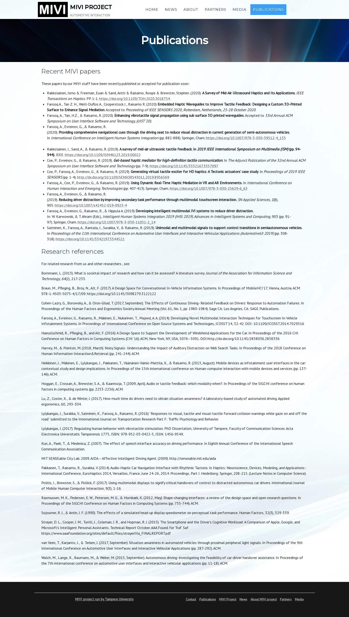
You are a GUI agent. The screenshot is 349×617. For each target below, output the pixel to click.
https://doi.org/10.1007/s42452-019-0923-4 (91, 205)
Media (239, 9)
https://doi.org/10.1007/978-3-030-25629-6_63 (209, 188)
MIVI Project (227, 599)
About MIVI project (264, 599)
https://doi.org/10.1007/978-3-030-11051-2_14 (116, 222)
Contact (191, 599)
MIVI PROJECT (91, 7)
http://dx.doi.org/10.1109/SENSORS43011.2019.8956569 (123, 177)
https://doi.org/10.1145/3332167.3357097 (184, 166)
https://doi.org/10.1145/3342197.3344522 (90, 239)
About (190, 9)
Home (151, 9)
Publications (268, 9)
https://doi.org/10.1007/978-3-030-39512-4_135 (246, 137)
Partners (215, 9)
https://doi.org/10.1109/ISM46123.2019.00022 (103, 154)
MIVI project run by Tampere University (104, 599)
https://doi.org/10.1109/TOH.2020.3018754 (134, 98)
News (171, 9)
